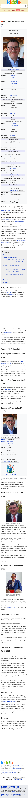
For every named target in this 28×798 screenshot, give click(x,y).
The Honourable (13, 31)
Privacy (17, 794)
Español (22, 10)
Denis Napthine (13, 95)
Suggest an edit (18, 779)
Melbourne (12, 190)
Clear (23, 6)
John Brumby (13, 113)
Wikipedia (13, 791)
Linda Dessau (14, 83)
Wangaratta (12, 294)
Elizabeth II (13, 75)
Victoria (16, 190)
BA (19, 199)
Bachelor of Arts (8, 332)
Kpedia (18, 10)
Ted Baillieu (13, 123)
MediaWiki (9, 793)
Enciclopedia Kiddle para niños (8, 795)
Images (8, 10)
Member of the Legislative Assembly (10, 174)
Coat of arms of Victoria (10, 474)
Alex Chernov (14, 81)
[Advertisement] (14, 16)
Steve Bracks (13, 156)
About (12, 794)
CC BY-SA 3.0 (16, 788)
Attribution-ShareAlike (15, 768)
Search (25, 6)
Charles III (13, 77)
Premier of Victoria (14, 69)
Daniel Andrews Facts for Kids (8, 772)
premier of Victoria (5, 210)
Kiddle (2, 794)
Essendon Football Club (9, 701)
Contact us (22, 794)
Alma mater (4, 199)
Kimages (13, 10)
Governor (3, 441)
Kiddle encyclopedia (14, 765)
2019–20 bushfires (11, 607)
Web (4, 10)
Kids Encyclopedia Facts (6, 26)
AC (13, 35)
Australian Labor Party (8, 219)
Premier (3, 439)
